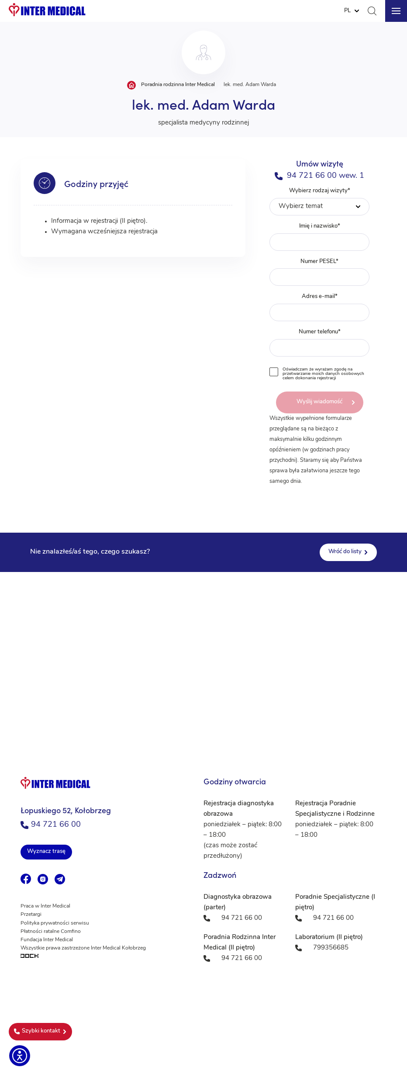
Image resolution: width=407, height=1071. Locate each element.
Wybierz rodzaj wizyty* (319, 201)
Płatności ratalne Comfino (51, 931)
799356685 (330, 948)
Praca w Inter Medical (45, 906)
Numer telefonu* (319, 343)
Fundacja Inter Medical (47, 940)
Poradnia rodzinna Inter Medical (178, 84)
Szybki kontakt (37, 1031)
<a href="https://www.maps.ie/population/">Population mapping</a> (203, 659)
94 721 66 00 (51, 825)
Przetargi (31, 914)
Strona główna (131, 85)
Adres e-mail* (319, 307)
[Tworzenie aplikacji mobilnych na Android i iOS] (105, 957)
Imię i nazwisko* (319, 237)
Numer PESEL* (319, 272)
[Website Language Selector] (351, 11)
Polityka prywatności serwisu (55, 923)
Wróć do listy (345, 552)
